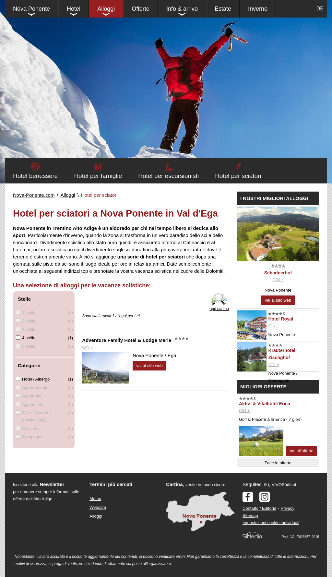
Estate (223, 9)
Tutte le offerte (278, 462)
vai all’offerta (302, 450)
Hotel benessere (35, 175)
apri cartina (219, 309)
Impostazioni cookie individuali (271, 522)
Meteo (95, 498)
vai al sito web (149, 365)
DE (320, 8)
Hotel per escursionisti (168, 175)
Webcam (97, 507)
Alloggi (106, 9)
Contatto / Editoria (259, 508)
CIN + (87, 347)
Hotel (73, 9)
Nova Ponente (31, 9)
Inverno (257, 9)
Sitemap (250, 515)
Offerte (140, 9)
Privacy (287, 508)
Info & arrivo (182, 9)
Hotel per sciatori (238, 175)
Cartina (174, 484)
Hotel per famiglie (98, 175)
